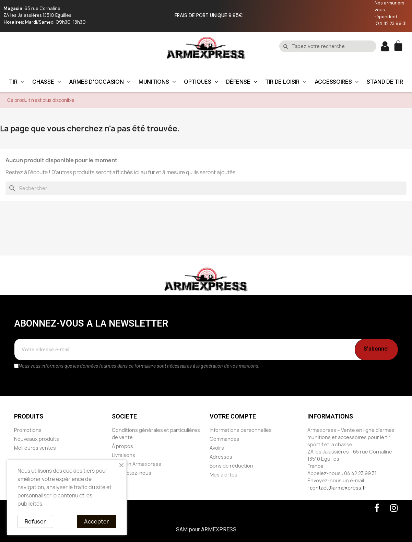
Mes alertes (223, 474)
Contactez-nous (131, 473)
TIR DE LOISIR (285, 81)
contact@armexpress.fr (338, 487)
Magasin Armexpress (136, 464)
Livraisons (123, 455)
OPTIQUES (201, 81)
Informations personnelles (241, 430)
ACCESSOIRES (336, 81)
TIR (16, 81)
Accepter (96, 521)
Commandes (224, 439)
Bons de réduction (231, 465)
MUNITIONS (157, 81)
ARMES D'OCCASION (99, 81)
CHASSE (46, 81)
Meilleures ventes (35, 448)
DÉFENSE (241, 81)
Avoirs (217, 448)
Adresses (221, 456)
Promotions (28, 430)
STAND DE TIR (385, 81)
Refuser (35, 521)
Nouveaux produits (36, 439)
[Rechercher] (206, 188)
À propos (122, 446)
